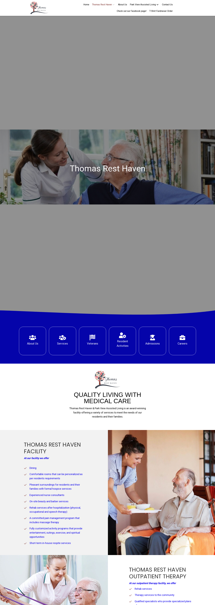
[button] (113, 4)
